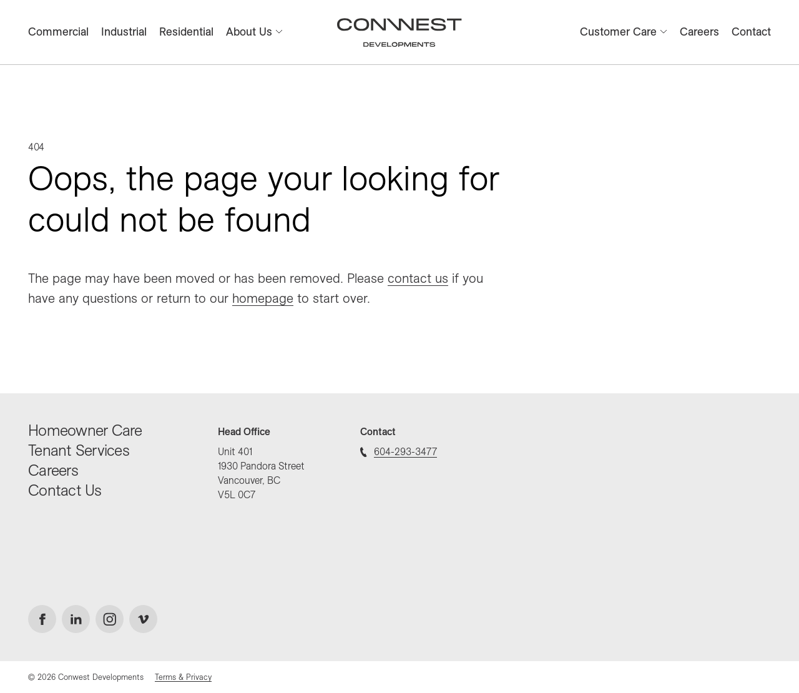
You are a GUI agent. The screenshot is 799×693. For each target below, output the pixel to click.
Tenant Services (78, 450)
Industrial (124, 31)
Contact (751, 31)
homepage (262, 298)
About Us (254, 31)
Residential (186, 31)
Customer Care (623, 31)
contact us (418, 278)
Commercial (58, 31)
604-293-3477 (398, 451)
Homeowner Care (85, 430)
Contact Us (65, 489)
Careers (699, 31)
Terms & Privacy (183, 677)
